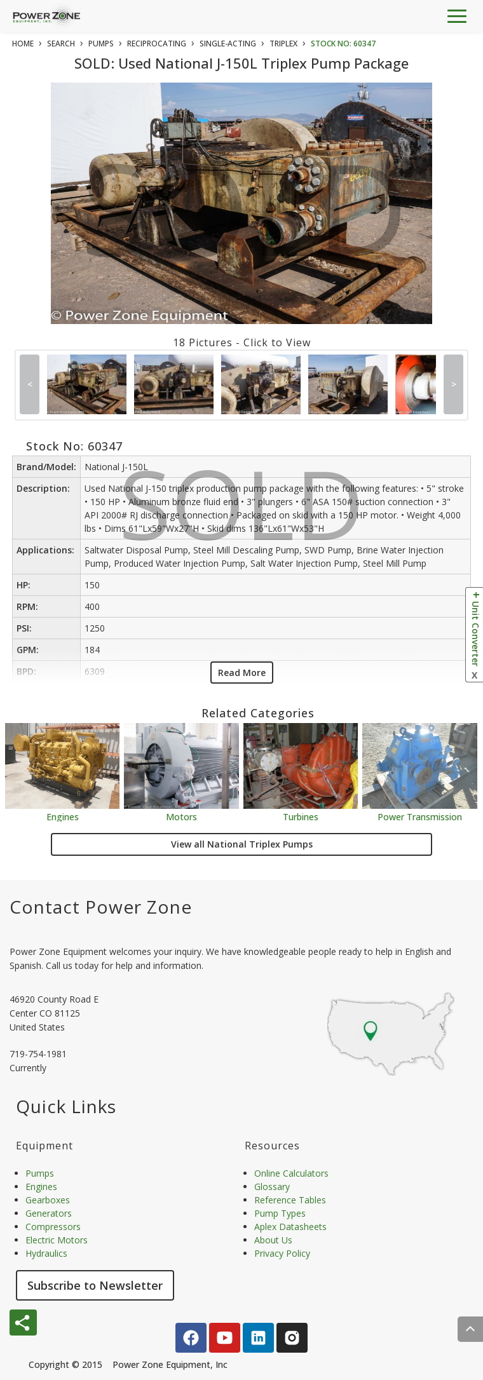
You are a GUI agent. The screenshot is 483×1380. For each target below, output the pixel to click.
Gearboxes (47, 1200)
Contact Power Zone (101, 907)
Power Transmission (420, 816)
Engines (62, 816)
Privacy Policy (282, 1253)
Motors (181, 816)
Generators (48, 1213)
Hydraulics (46, 1253)
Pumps (39, 1173)
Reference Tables (290, 1200)
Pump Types (280, 1213)
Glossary (272, 1186)
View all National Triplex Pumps (242, 844)
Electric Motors (56, 1240)
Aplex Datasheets (290, 1227)
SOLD (244, 219)
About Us (273, 1240)
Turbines (300, 816)
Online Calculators (291, 1173)
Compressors (53, 1227)
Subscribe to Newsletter (95, 1285)
